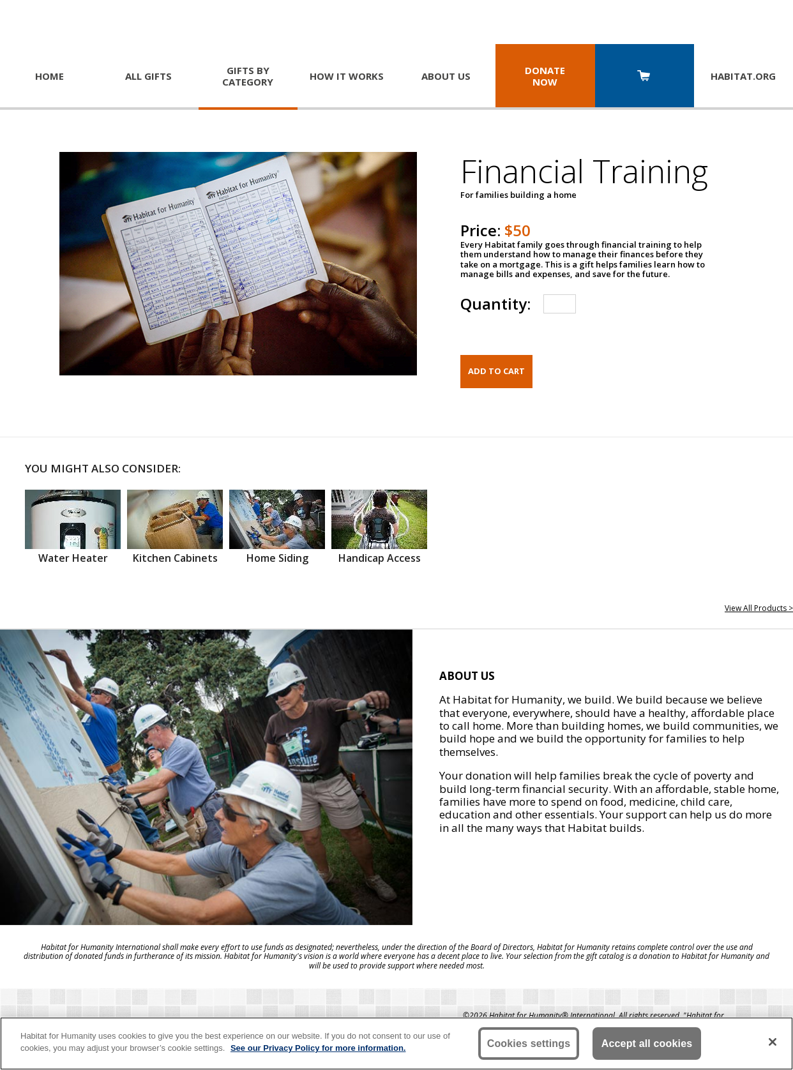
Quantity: (495, 303)
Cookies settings (529, 1043)
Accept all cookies (647, 1043)
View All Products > (759, 608)
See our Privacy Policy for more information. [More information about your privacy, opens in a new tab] (318, 1048)
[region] (396, 1043)
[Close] (773, 1042)
